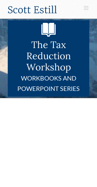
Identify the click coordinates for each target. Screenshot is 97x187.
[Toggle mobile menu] (86, 8)
